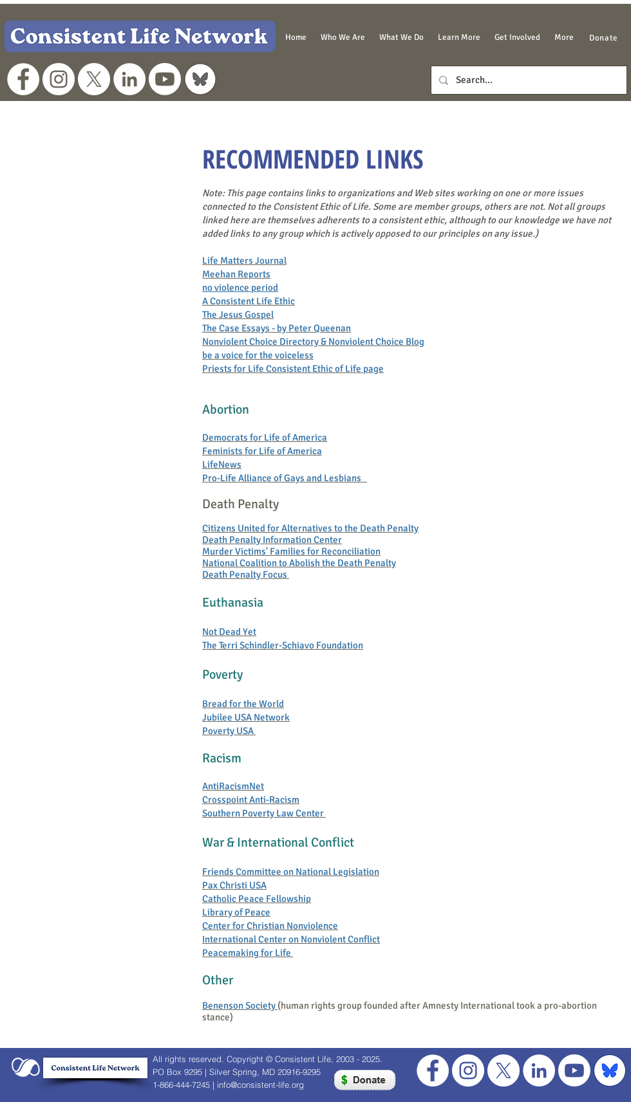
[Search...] (527, 80)
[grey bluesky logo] (200, 79)
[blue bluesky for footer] (610, 1070)
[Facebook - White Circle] (23, 79)
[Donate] (604, 37)
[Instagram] (58, 79)
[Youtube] (165, 79)
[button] (343, 37)
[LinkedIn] (129, 79)
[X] (94, 79)
